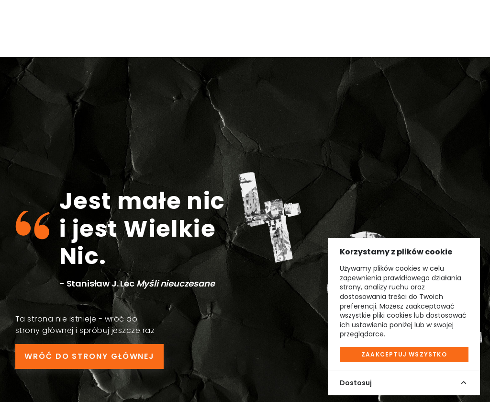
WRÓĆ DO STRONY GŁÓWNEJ (89, 356)
